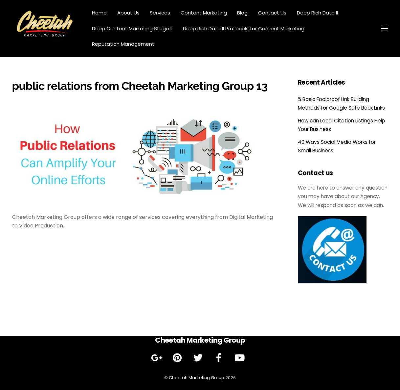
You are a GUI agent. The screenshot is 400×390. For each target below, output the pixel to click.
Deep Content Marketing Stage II (132, 28)
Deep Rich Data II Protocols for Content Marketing (243, 28)
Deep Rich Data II (317, 12)
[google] (158, 358)
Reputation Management (123, 43)
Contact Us (272, 12)
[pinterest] (178, 358)
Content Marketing (204, 12)
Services (160, 12)
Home (99, 12)
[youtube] (241, 358)
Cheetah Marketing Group (196, 378)
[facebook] (220, 358)
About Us (128, 12)
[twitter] (199, 358)
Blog (242, 12)
